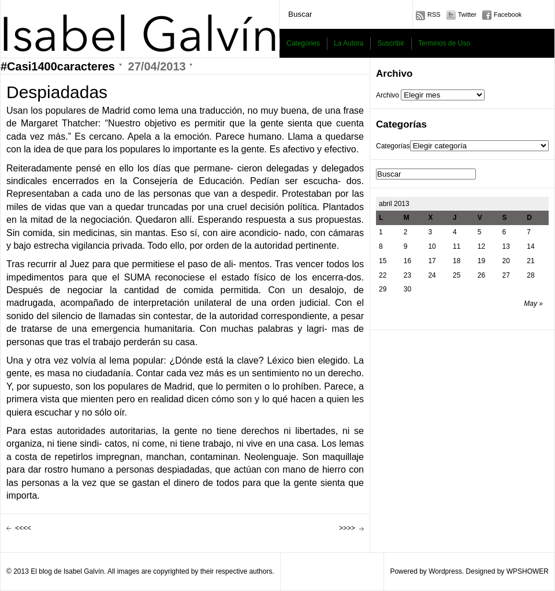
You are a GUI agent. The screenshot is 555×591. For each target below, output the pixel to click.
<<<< (23, 528)
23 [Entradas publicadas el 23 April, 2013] (407, 275)
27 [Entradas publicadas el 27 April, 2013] (506, 275)
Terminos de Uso (444, 43)
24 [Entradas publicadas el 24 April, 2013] (431, 275)
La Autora (348, 43)
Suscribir (390, 43)
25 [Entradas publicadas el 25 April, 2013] (456, 275)
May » (533, 304)
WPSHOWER (527, 571)
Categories (303, 43)
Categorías (393, 146)
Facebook (508, 14)
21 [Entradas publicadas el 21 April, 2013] (530, 261)
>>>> (347, 528)
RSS (434, 14)
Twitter (467, 14)
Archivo (387, 95)
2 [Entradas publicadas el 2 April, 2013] (406, 232)
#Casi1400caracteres (58, 66)
